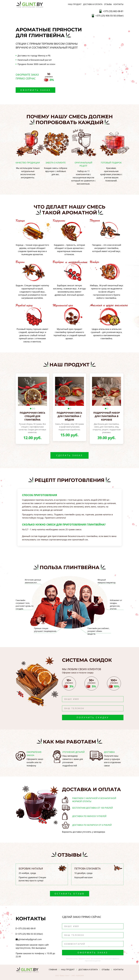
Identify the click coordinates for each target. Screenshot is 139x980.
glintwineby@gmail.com (30, 939)
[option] (32, 391)
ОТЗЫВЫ (108, 4)
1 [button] (30, 408)
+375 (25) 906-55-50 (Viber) (109, 15)
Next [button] (45, 391)
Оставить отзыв (70, 893)
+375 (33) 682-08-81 (113, 11)
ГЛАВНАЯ (53, 969)
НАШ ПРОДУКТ (74, 4)
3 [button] (34, 408)
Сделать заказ (69, 455)
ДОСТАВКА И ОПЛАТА (92, 4)
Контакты (118, 4)
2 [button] (32, 408)
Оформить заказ (35, 90)
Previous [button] (20, 391)
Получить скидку (93, 717)
